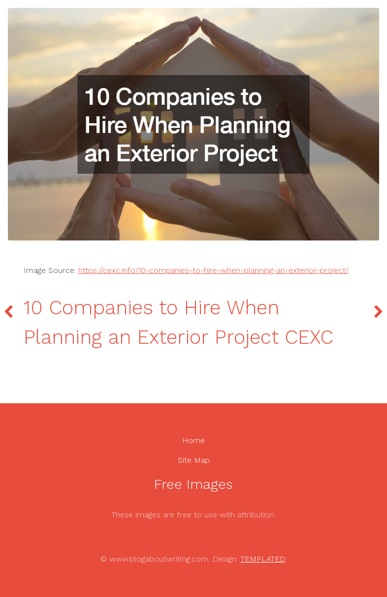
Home (193, 440)
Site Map (194, 460)
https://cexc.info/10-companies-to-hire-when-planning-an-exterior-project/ (213, 270)
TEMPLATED (262, 559)
